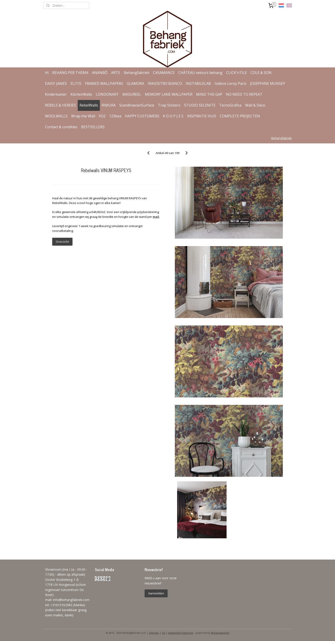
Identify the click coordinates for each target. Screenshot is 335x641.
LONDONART (107, 94)
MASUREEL (131, 94)
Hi (47, 72)
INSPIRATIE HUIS (201, 116)
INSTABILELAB (198, 83)
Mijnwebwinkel (220, 632)
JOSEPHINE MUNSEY (267, 83)
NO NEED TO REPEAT (244, 94)
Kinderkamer (56, 94)
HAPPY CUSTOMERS (142, 116)
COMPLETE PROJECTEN (240, 116)
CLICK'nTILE (236, 72)
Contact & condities (61, 126)
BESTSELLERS (93, 126)
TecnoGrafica (230, 105)
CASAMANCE (164, 72)
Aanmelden (156, 593)
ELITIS (75, 83)
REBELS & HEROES (60, 105)
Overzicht (62, 242)
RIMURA (109, 105)
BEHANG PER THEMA (70, 72)
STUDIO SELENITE (200, 105)
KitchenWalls (81, 94)
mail (156, 217)
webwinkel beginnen (180, 632)
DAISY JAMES (56, 83)
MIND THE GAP (209, 94)
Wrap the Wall (83, 116)
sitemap (154, 632)
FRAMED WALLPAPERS (104, 83)
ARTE (115, 72)
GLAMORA (135, 83)
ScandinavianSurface (136, 105)
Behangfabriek (136, 72)
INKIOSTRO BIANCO (165, 83)
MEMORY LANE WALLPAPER (168, 94)
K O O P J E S (173, 116)
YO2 (102, 116)
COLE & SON (261, 72)
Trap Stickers (169, 105)
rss (163, 632)
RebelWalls (89, 105)
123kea (115, 116)
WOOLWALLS (56, 116)
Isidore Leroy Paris (230, 83)
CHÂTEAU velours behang (200, 72)
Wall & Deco (255, 105)
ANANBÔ (100, 72)
